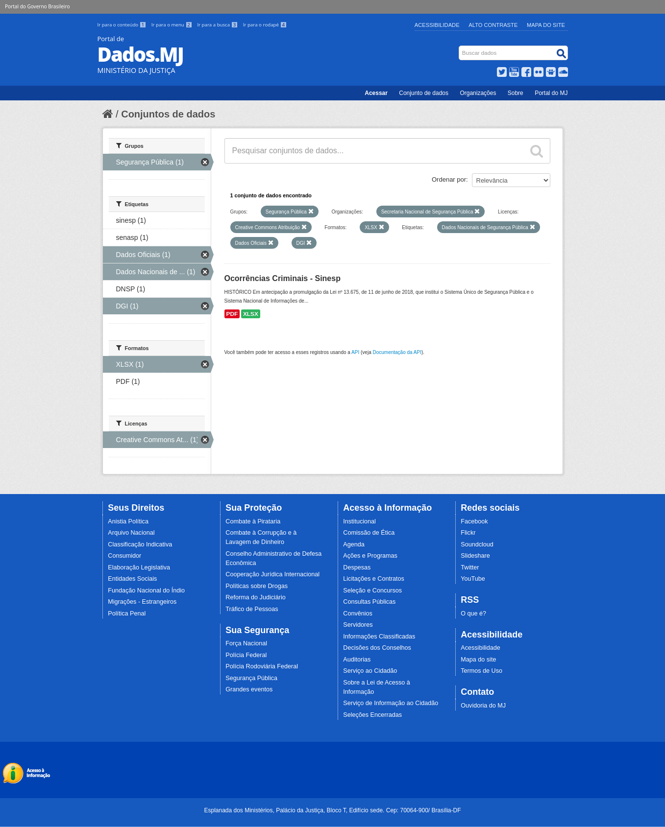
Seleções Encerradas (372, 714)
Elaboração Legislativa (139, 567)
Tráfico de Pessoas (251, 609)
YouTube (473, 578)
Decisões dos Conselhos (377, 647)
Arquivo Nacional (131, 532)
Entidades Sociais (132, 578)
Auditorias (356, 659)
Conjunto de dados (423, 93)
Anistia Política (128, 521)
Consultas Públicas (369, 601)
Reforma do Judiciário (255, 597)
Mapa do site (478, 659)
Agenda (353, 544)
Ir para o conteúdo (123, 25)
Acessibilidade (437, 25)
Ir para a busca (218, 25)
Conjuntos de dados (168, 114)
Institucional (359, 521)
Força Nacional (246, 643)
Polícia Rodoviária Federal (261, 666)
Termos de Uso (481, 670)
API (355, 352)
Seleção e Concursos (372, 590)
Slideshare (475, 555)
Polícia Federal (246, 655)
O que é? (473, 613)
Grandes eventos (248, 689)
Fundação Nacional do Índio (146, 590)
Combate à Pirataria (252, 521)
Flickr (468, 532)
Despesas (356, 567)
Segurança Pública (251, 678)
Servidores (357, 624)
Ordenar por (449, 179)
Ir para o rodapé (265, 25)
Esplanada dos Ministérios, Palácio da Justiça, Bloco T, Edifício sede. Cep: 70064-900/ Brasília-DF (332, 810)
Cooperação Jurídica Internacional (272, 574)
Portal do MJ (551, 93)
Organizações (478, 93)
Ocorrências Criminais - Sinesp (282, 278)
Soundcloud (477, 544)
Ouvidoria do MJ (483, 705)
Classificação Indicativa (140, 544)
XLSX (250, 313)
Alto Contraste (492, 25)
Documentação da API (396, 352)
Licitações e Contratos (373, 578)
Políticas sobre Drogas (256, 586)
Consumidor (124, 555)
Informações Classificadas (379, 636)
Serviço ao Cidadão (370, 670)
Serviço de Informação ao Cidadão (390, 703)
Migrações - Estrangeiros (142, 601)
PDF (232, 313)
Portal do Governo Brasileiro (37, 6)
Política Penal (127, 613)
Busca (459, 47)
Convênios (357, 613)
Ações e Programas (370, 555)
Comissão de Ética (368, 532)
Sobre (515, 93)
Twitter (470, 567)
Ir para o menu (172, 25)
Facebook (474, 521)
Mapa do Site (546, 25)
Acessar (376, 93)
